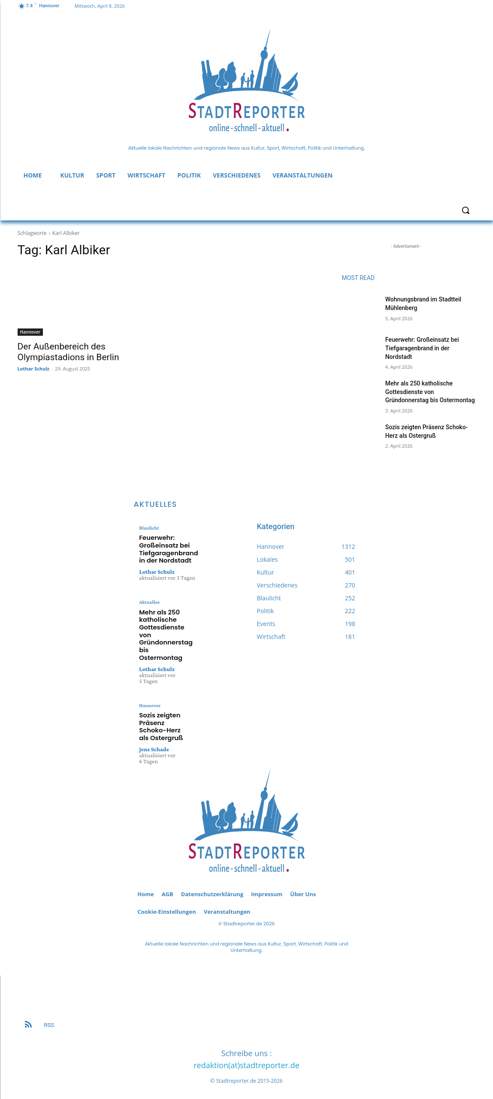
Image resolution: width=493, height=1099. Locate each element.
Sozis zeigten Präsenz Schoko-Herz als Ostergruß (162, 720)
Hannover (30, 332)
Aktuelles (149, 604)
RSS (49, 1017)
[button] (465, 210)
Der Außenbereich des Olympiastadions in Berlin (68, 351)
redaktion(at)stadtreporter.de (246, 1057)
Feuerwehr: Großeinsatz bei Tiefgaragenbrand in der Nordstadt (422, 348)
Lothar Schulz (33, 368)
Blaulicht (148, 527)
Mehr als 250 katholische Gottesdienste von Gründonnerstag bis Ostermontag (430, 391)
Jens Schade (154, 741)
